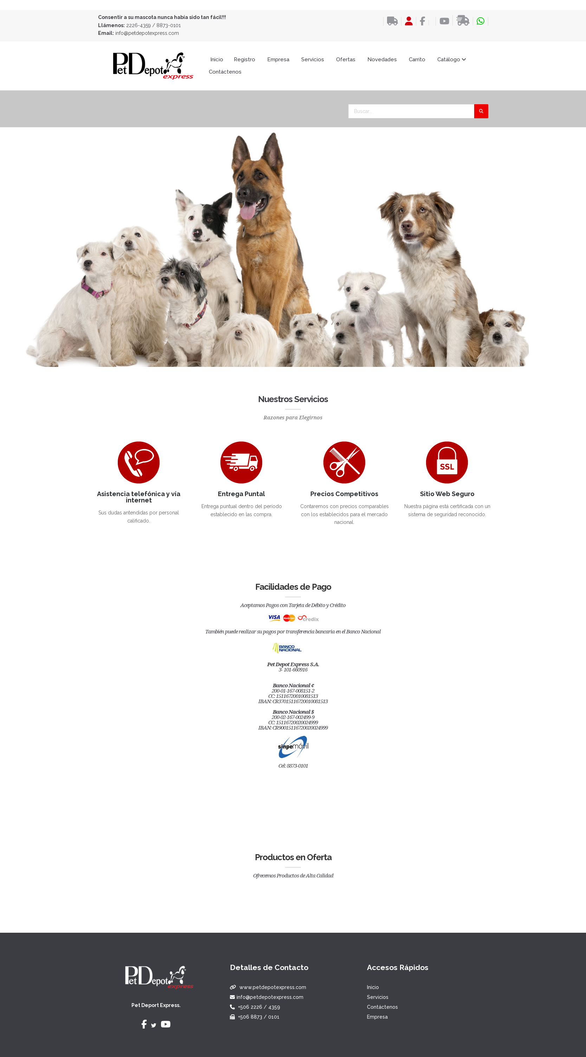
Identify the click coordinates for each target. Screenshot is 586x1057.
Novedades (382, 59)
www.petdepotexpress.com (272, 987)
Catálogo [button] (451, 59)
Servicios (312, 59)
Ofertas (345, 59)
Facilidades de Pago (293, 587)
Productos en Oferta (293, 857)
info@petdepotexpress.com (147, 33)
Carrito (417, 59)
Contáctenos (225, 72)
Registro (244, 59)
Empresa (278, 59)
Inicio (216, 59)
